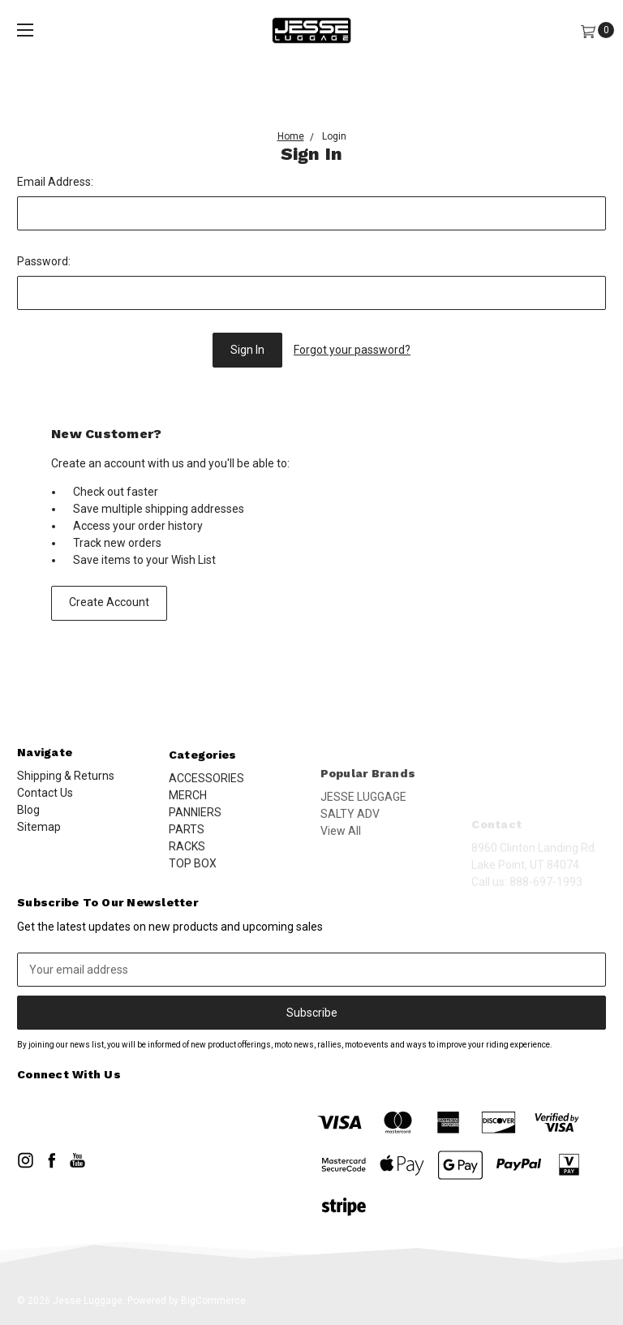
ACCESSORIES (206, 818)
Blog (28, 818)
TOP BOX (193, 903)
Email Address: (55, 181)
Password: (44, 261)
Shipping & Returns (65, 784)
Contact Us (45, 801)
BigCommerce (213, 1300)
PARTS (186, 869)
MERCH (188, 835)
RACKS (187, 886)
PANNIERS (195, 852)
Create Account (109, 602)
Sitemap (39, 835)
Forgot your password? (352, 349)
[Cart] (587, 30)
